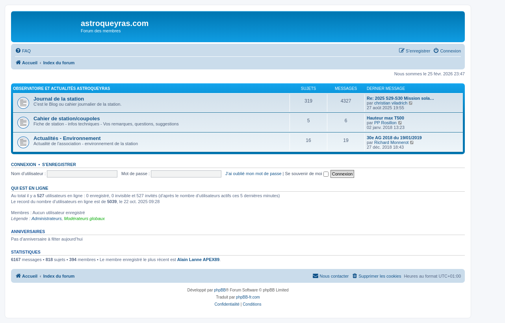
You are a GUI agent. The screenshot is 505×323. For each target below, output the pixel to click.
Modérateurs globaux (84, 218)
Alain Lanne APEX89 (198, 259)
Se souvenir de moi (307, 173)
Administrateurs (46, 218)
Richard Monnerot (391, 142)
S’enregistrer (59, 164)
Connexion (23, 164)
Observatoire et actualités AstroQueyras (61, 88)
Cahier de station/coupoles (66, 118)
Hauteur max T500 (385, 118)
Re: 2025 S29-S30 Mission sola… (400, 98)
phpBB (220, 290)
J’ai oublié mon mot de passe (253, 173)
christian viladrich (390, 103)
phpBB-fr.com (248, 297)
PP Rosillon (385, 122)
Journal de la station (58, 99)
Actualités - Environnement (67, 138)
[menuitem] (23, 51)
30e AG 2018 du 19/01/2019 (394, 137)
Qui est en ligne (29, 188)
